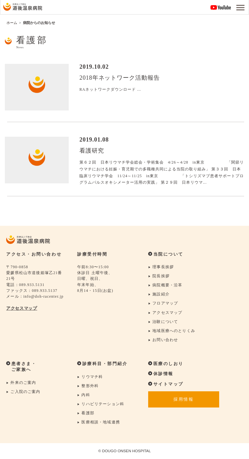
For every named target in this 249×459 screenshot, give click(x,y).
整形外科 (88, 386)
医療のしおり (166, 363)
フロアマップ (163, 304)
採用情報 (183, 399)
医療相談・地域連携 (98, 422)
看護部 (85, 413)
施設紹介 (159, 295)
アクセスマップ (21, 308)
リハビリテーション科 (100, 404)
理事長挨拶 (161, 267)
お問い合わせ (163, 340)
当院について (166, 254)
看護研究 (91, 150)
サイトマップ (166, 384)
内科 (83, 395)
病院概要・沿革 (165, 285)
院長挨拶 (159, 276)
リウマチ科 (90, 377)
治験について (163, 322)
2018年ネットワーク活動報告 (119, 78)
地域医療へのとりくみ (171, 331)
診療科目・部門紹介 (102, 364)
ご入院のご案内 (23, 392)
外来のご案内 (21, 383)
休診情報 (160, 373)
